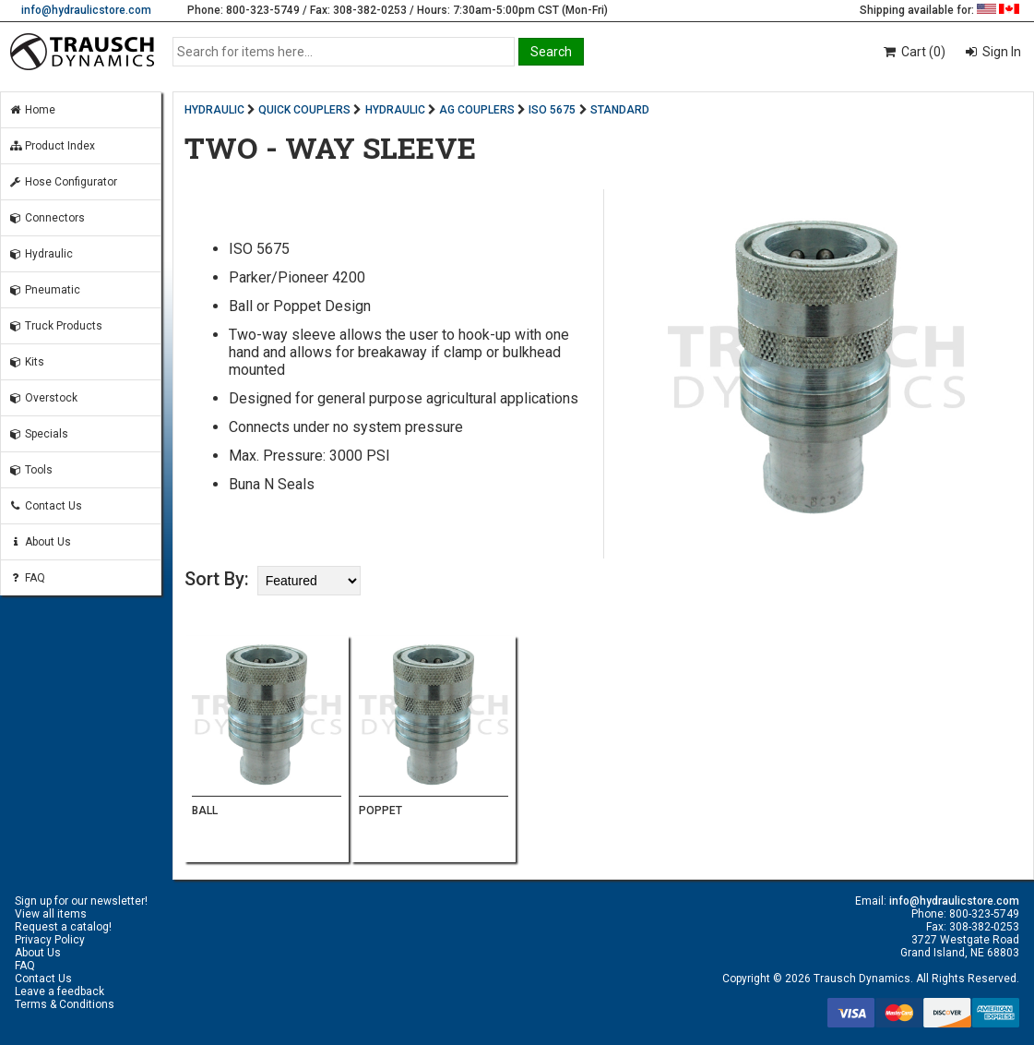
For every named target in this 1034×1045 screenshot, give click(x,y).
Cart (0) (913, 51)
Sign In (1000, 51)
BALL (205, 810)
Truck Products (55, 325)
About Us (39, 541)
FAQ (26, 577)
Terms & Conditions (64, 1004)
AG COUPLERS (477, 109)
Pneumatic (44, 289)
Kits (26, 361)
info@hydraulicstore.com (86, 10)
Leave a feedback (59, 991)
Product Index (51, 145)
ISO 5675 (552, 109)
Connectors (46, 217)
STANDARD (619, 109)
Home (31, 109)
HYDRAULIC (214, 109)
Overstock (42, 397)
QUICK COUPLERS (304, 109)
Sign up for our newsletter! (81, 901)
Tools (30, 469)
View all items (51, 913)
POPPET (380, 810)
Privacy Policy (50, 939)
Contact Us (45, 505)
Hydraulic (40, 253)
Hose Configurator (62, 181)
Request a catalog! (63, 926)
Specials (38, 433)
